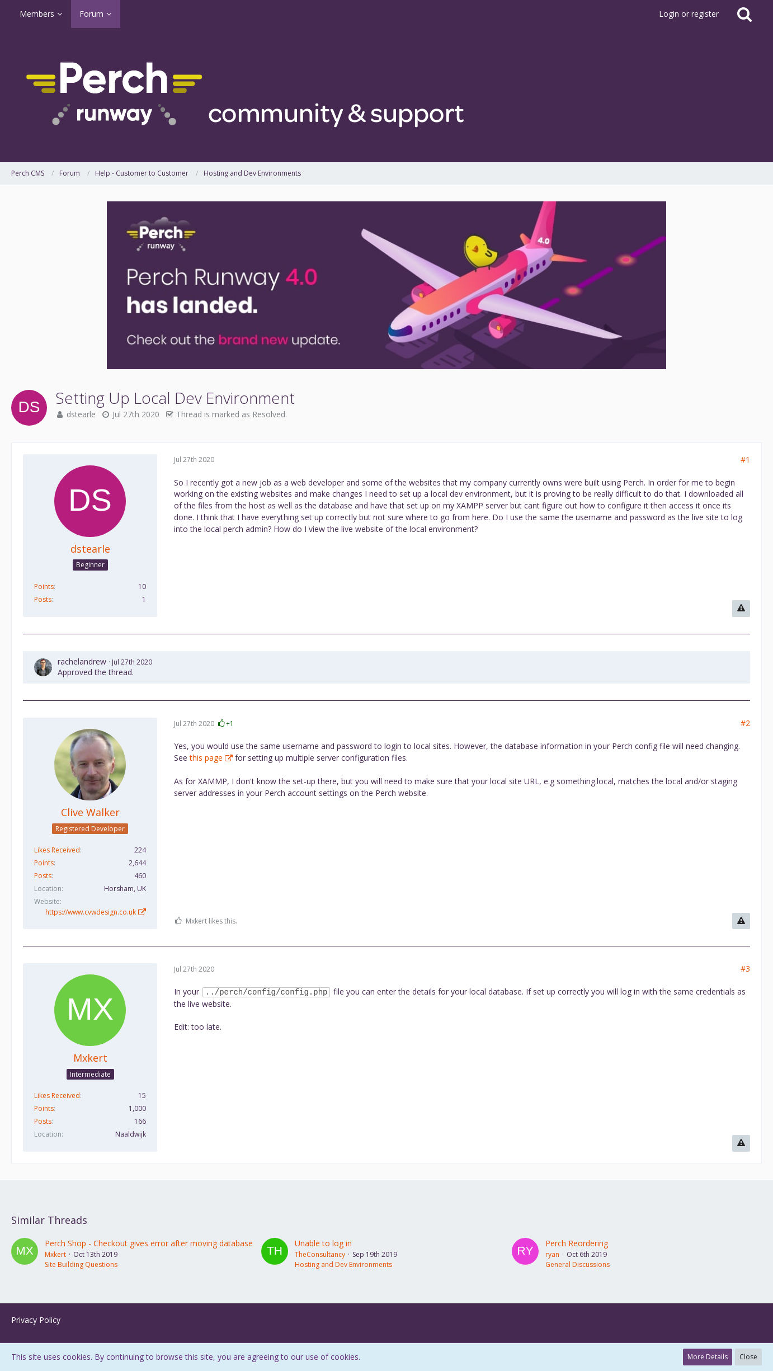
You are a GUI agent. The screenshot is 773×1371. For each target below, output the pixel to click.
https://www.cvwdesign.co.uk (90, 912)
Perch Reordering (576, 1243)
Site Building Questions (81, 1264)
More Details (707, 1356)
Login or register (689, 13)
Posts (42, 599)
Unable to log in (323, 1243)
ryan (552, 1254)
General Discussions (577, 1264)
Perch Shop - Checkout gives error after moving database (149, 1243)
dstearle (81, 414)
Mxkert (55, 1254)
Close (748, 1356)
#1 (745, 459)
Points (44, 586)
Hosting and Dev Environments (343, 1264)
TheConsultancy (320, 1254)
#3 (745, 968)
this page (206, 757)
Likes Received (57, 850)
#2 (745, 723)
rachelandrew (82, 661)
